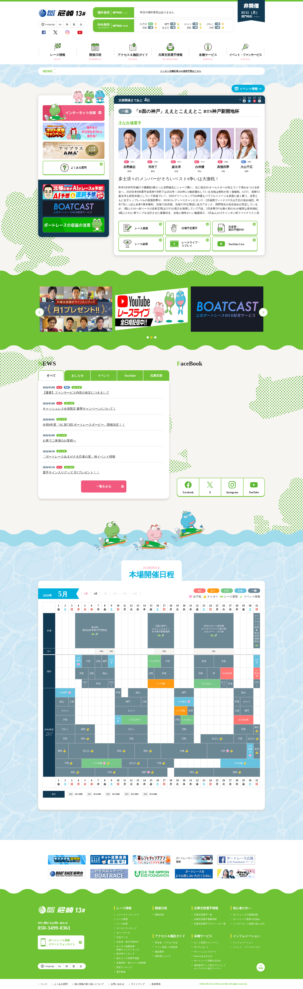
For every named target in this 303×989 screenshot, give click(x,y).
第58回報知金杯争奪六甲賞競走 (94, 628)
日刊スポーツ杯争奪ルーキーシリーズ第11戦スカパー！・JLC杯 (213, 629)
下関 (66, 763)
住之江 (215, 738)
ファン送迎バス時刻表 (166, 947)
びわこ (85, 683)
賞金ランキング (124, 967)
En (60, 24)
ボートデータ (123, 932)
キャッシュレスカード (205, 951)
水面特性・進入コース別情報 (131, 962)
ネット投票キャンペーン (206, 942)
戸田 (88, 661)
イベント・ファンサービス (246, 947)
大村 (223, 751)
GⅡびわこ (207, 683)
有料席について (163, 956)
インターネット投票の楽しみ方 (249, 923)
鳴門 (105, 661)
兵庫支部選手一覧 (203, 914)
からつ (223, 683)
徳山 (105, 673)
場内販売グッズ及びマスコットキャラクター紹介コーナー (210, 967)
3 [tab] (155, 337)
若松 (83, 738)
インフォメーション (243, 942)
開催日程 (159, 914)
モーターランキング (126, 928)
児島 (98, 661)
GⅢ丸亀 (238, 763)
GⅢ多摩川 (250, 749)
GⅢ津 (111, 661)
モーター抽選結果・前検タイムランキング (127, 948)
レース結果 (122, 923)
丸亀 (182, 751)
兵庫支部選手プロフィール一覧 (210, 923)
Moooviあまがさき (203, 956)
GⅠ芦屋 (161, 683)
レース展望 (122, 919)
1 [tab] (148, 337)
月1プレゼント (201, 947)
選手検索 (120, 972)
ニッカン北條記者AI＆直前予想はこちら (202, 71)
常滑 (204, 661)
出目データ (122, 937)
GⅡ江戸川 (154, 661)
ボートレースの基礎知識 (245, 914)
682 (111, 651)
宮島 (223, 661)
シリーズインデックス (127, 914)
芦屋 (118, 692)
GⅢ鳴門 (78, 659)
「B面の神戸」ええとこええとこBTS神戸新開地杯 (161, 629)
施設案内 (159, 951)
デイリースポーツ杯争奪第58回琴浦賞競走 (256, 629)
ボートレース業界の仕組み (246, 919)
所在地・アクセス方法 (166, 942)
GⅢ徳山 (182, 701)
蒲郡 (83, 729)
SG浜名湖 (227, 673)
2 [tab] (151, 337)
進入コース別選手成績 (127, 958)
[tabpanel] (76, 309)
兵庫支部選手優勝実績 (205, 919)
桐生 (256, 727)
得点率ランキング (125, 953)
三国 (72, 701)
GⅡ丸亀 (98, 763)
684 (101, 651)
